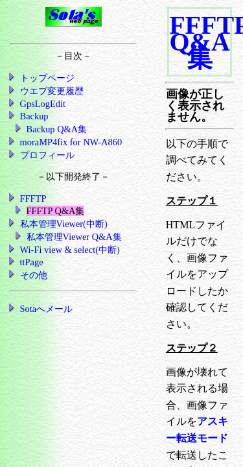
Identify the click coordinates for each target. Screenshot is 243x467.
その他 (33, 275)
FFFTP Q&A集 (56, 211)
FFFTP (33, 198)
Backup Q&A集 (57, 129)
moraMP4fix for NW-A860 (71, 142)
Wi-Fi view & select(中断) (70, 250)
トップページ (47, 78)
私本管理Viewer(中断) (64, 224)
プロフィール (47, 155)
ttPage (31, 262)
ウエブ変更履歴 (52, 91)
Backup (34, 116)
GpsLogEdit (42, 104)
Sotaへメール (46, 309)
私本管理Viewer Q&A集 (74, 237)
